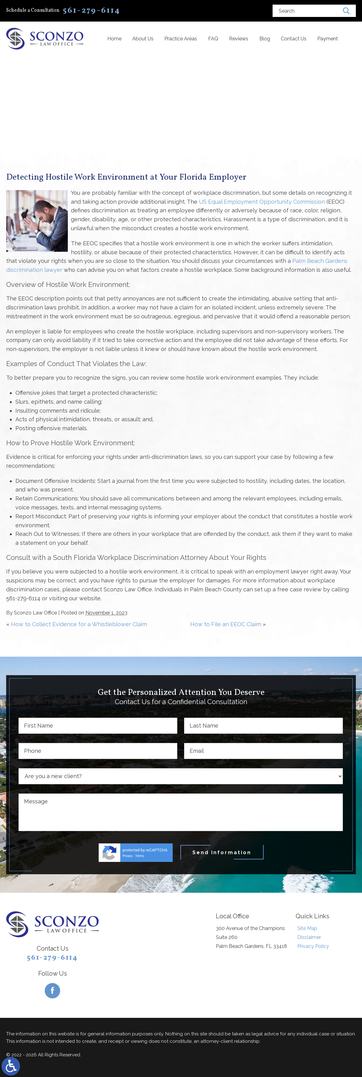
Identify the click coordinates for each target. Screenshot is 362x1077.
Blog (264, 39)
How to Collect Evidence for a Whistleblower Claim (79, 624)
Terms (139, 856)
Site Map (307, 928)
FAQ (213, 39)
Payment (327, 39)
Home (114, 39)
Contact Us (293, 39)
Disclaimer (309, 937)
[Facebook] (52, 990)
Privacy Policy (313, 946)
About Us (143, 39)
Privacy (128, 856)
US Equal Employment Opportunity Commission (262, 201)
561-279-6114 (52, 957)
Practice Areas (180, 39)
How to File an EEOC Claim (225, 624)
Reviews (238, 39)
